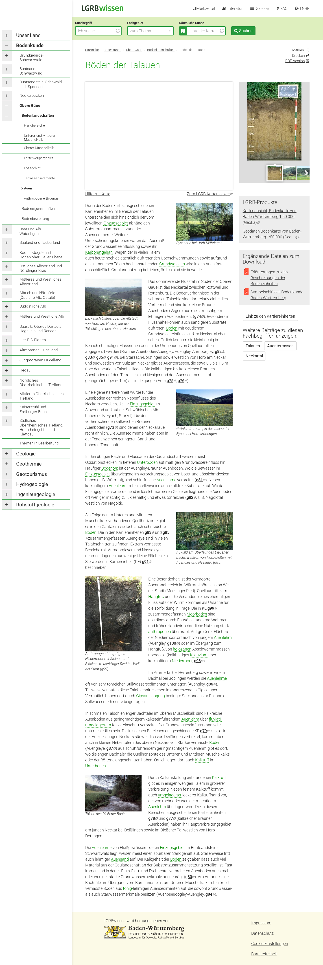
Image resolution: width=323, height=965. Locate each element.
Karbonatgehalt (99, 252)
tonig (127, 888)
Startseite (92, 50)
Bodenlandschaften (38, 115)
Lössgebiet (32, 168)
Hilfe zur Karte (97, 193)
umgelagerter (169, 795)
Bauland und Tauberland (40, 242)
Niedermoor (182, 660)
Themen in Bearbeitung (39, 443)
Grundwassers (172, 264)
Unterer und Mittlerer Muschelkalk (39, 138)
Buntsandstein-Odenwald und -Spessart (41, 84)
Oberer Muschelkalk (39, 148)
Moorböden (197, 614)
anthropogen (159, 631)
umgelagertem (98, 725)
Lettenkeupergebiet (38, 158)
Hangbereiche (34, 125)
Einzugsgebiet (115, 223)
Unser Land (28, 35)
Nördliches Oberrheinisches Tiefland (41, 382)
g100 (173, 643)
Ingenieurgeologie (35, 494)
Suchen (255, 30)
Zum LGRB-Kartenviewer (210, 193)
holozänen (182, 649)
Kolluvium (198, 655)
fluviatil (215, 719)
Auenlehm (118, 485)
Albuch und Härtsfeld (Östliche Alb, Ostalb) (37, 294)
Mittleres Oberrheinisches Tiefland (42, 395)
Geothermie (29, 464)
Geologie (26, 454)
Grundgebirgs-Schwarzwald (32, 57)
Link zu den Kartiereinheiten (270, 316)
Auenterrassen (280, 345)
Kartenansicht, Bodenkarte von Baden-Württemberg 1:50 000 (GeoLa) (270, 216)
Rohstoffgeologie (35, 505)
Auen (28, 188)
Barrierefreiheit (264, 954)
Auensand (120, 859)
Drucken (298, 55)
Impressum (261, 923)
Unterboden (147, 462)
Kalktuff (202, 760)
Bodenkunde (30, 45)
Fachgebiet (145, 23)
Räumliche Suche (201, 23)
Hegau (25, 370)
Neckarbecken (32, 95)
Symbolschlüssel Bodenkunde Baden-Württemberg (277, 295)
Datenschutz (262, 933)
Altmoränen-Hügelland (39, 350)
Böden (171, 328)
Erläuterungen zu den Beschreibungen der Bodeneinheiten (269, 278)
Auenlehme (166, 479)
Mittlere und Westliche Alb (42, 316)
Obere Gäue (30, 105)
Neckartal (254, 356)
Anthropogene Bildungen (42, 198)
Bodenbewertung (35, 219)
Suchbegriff (93, 23)
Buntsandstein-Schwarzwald (32, 70)
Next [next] (306, 172)
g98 (198, 660)
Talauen (253, 345)
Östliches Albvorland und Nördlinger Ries (41, 268)
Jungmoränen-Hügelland (40, 360)
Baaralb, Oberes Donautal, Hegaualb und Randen (41, 328)
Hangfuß (156, 596)
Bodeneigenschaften (38, 209)
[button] (160, 30)
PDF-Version (295, 61)
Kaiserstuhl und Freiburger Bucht (34, 409)
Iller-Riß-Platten (33, 340)
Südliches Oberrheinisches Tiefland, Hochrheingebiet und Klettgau (41, 427)
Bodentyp (109, 468)
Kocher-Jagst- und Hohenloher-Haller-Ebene (41, 254)
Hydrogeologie (32, 484)
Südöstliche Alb (33, 306)
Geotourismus (31, 474)
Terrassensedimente (39, 178)
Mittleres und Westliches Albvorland (41, 281)
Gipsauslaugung (150, 695)
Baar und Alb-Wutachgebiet (31, 231)
